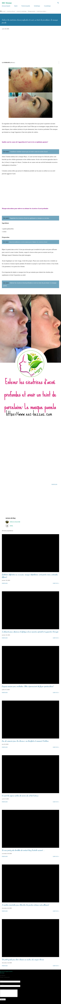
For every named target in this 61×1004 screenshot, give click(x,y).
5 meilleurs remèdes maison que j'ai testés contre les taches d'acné (29, 151)
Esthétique (37, 6)
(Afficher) (12, 62)
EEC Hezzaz (7, 3)
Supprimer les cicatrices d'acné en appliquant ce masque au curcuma (29, 218)
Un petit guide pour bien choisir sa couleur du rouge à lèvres (23, 959)
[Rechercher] (58, 3)
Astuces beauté (6, 6)
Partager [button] (54, 484)
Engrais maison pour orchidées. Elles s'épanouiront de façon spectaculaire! (27, 686)
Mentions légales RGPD (6, 971)
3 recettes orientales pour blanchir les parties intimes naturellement (25, 905)
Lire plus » (56, 583)
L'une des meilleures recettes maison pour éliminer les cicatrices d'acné (28, 242)
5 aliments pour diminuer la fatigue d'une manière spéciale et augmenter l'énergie (30, 632)
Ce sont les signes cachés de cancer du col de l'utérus (20, 795)
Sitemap (2, 973)
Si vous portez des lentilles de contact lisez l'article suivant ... (23, 850)
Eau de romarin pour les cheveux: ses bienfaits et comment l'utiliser (25, 741)
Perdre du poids (26, 6)
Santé (15, 6)
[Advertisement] (30, 46)
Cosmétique (47, 6)
